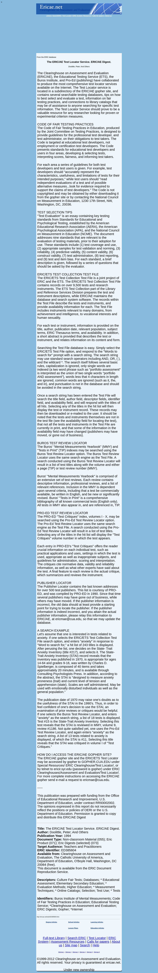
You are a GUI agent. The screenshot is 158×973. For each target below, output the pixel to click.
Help (96, 945)
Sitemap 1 (61, 952)
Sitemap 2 (68, 952)
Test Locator (67, 16)
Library (48, 16)
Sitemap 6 (97, 952)
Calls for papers (98, 16)
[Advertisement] (79, 33)
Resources (87, 16)
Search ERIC (76, 938)
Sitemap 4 (82, 952)
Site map (71, 945)
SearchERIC (57, 16)
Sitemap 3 (75, 952)
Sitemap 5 (90, 952)
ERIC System (77, 16)
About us (108, 16)
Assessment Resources (67, 941)
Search (85, 945)
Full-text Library (54, 938)
